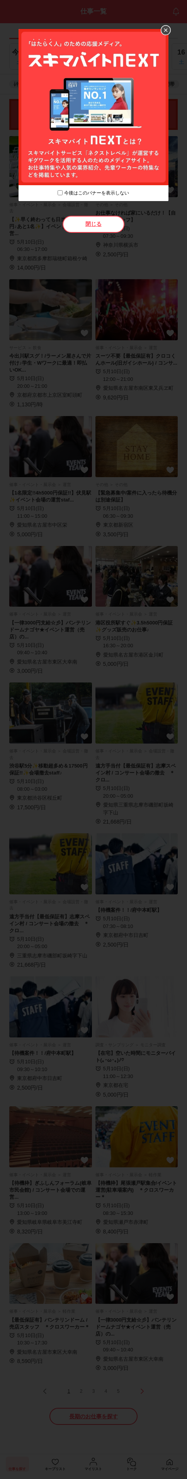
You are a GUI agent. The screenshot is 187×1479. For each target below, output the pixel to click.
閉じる (93, 224)
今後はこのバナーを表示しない (96, 193)
